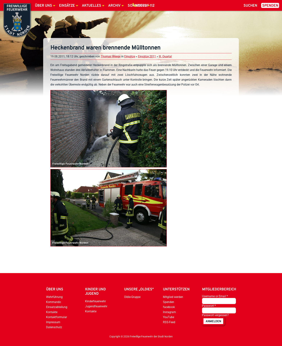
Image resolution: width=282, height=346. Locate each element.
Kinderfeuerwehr (95, 301)
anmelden (213, 321)
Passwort (209, 305)
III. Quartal (165, 56)
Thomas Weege (110, 56)
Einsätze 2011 (147, 56)
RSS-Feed (169, 322)
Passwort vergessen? (215, 315)
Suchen (250, 6)
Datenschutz (54, 327)
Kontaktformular (56, 317)
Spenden (270, 6)
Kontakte (51, 312)
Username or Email (215, 296)
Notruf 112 (144, 6)
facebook (169, 307)
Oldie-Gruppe (132, 297)
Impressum (53, 322)
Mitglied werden (173, 297)
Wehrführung (54, 297)
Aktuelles (91, 6)
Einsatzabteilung (56, 307)
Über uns (43, 6)
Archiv (114, 6)
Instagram (169, 312)
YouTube (168, 317)
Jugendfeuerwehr (96, 306)
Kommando (53, 302)
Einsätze (67, 6)
